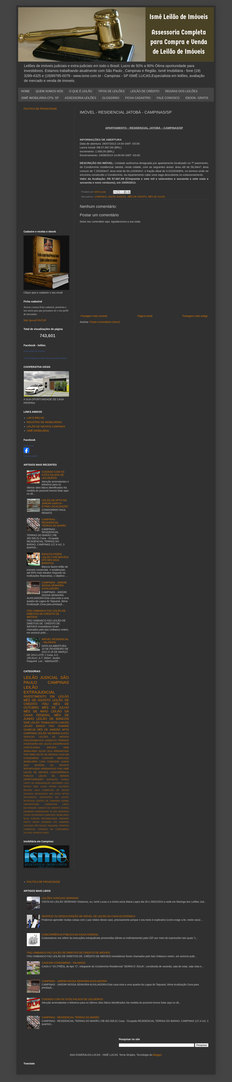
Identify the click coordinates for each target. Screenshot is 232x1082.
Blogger (157, 1054)
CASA (42, 761)
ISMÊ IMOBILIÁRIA (38, 430)
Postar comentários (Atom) (105, 322)
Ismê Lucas (29, 446)
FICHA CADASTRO (138, 97)
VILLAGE (28, 833)
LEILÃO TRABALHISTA (44, 722)
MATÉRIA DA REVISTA (52, 765)
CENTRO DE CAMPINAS (48, 801)
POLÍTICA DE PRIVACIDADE (40, 108)
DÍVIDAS (65, 808)
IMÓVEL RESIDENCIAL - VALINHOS (55, 641)
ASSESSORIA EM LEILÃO (38, 744)
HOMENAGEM (42, 811)
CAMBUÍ (65, 779)
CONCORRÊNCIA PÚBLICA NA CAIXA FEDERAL (70, 934)
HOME (25, 91)
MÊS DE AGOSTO (137, 196)
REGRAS (28, 790)
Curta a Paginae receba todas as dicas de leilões (45, 358)
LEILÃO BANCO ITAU (39, 726)
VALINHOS (53, 733)
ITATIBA (52, 786)
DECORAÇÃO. (30, 808)
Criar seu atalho (31, 456)
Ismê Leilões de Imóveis (34, 351)
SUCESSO (29, 826)
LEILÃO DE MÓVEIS (53, 776)
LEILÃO (42, 733)
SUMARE (63, 726)
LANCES (64, 722)
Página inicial (144, 316)
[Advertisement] (144, 308)
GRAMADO (29, 811)
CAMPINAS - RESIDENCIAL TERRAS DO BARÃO (54, 522)
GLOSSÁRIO (110, 97)
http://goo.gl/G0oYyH (35, 320)
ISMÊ (27, 722)
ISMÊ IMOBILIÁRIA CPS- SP (40, 97)
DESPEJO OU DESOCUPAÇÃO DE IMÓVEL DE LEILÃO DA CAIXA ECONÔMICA (88, 916)
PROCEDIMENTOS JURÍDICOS (40, 740)
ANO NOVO (55, 794)
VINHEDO (37, 833)
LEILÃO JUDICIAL (117, 196)
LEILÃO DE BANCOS (52, 719)
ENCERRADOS (61, 744)
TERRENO (63, 740)
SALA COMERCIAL (44, 790)
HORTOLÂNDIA (32, 747)
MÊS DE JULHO (156, 196)
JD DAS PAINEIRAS (59, 811)
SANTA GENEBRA (42, 822)
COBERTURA (50, 804)
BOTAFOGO (29, 801)
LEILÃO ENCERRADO (34, 815)
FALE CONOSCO (168, 97)
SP (57, 790)
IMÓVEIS (51, 747)
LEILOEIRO (63, 786)
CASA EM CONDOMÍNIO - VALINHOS (63, 962)
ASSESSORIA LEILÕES (80, 97)
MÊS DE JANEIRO (49, 729)
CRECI (66, 804)
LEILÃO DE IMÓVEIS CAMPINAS (46, 426)
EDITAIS (27, 786)
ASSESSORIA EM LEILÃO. (54, 797)
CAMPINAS (101, 196)
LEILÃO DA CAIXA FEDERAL (46, 713)
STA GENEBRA (61, 822)
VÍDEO (45, 833)
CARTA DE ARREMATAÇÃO (37, 783)
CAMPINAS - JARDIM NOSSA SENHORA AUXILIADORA (54, 585)
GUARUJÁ (30, 729)
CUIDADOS (53, 761)
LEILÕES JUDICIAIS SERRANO (60, 898)
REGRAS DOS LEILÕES (181, 91)
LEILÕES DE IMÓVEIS (54, 737)
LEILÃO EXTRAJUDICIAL (39, 689)
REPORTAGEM (32, 768)
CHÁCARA (48, 758)
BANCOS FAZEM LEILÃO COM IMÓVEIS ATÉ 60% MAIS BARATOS (55, 559)
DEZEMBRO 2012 (60, 783)
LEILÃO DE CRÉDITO (144, 91)
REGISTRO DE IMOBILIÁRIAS (44, 422)
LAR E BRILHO (35, 417)
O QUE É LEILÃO (80, 91)
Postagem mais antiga (195, 316)
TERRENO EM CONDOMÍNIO (53, 829)
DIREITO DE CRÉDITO (49, 808)
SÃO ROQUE (40, 826)
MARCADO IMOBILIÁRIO (57, 815)
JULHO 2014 (45, 751)
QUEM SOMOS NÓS (49, 91)
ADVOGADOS (41, 794)
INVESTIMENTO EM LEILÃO (46, 696)
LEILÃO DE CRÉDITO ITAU (46, 702)
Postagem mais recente (94, 316)
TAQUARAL (52, 826)
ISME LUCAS (40, 786)
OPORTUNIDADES (34, 779)
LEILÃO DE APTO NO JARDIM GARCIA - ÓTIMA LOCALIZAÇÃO (55, 503)
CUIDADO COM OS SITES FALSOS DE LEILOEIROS (53, 474)
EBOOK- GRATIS (197, 97)
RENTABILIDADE (49, 818)
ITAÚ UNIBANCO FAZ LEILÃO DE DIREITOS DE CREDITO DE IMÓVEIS (46, 613)
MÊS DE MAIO (36, 711)
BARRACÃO (52, 779)
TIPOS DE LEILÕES (111, 91)
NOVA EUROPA (31, 818)
